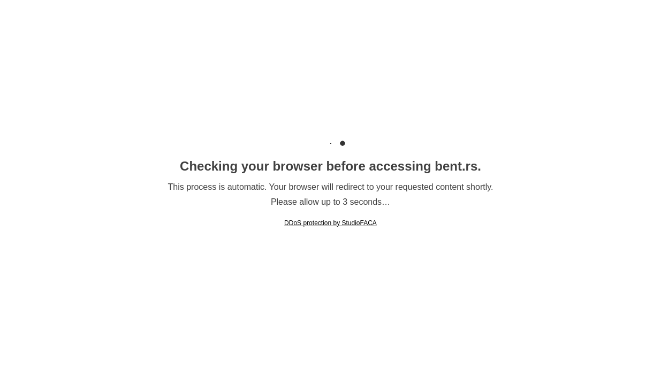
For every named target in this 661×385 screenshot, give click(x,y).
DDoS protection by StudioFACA (330, 223)
